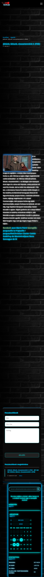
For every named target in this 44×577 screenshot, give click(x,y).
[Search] (38, 489)
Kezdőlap (6, 37)
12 (14, 540)
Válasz (20, 475)
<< (11, 520)
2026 (21, 524)
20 (17, 544)
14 (21, 540)
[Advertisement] (22, 67)
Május (21, 520)
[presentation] (19, 448)
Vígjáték (12, 37)
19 (14, 544)
